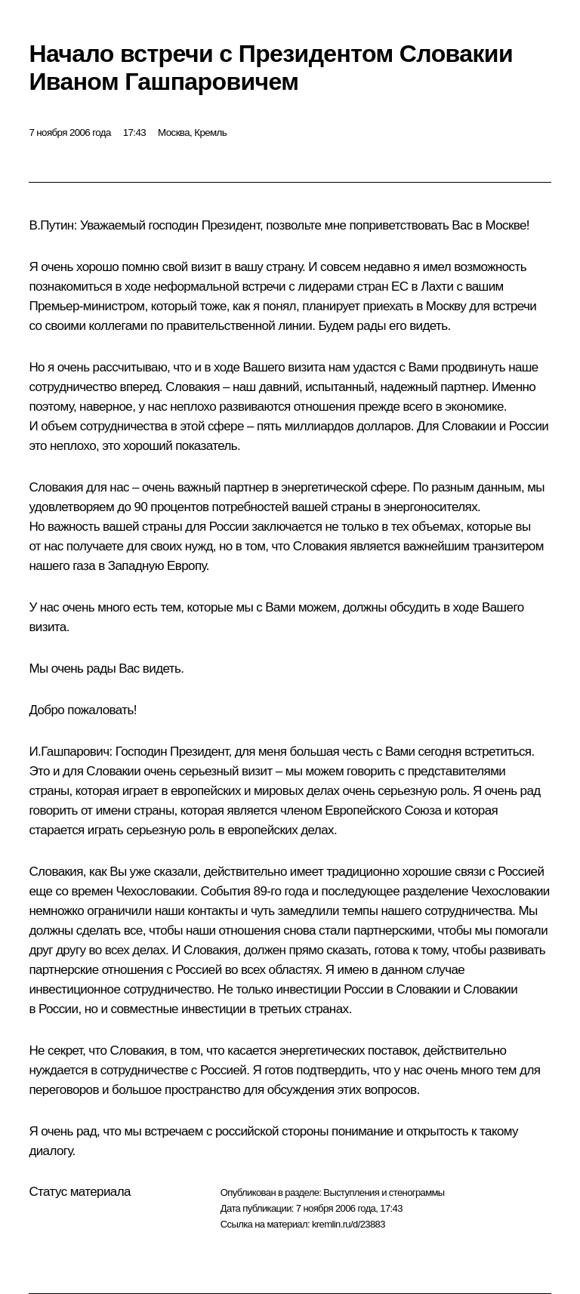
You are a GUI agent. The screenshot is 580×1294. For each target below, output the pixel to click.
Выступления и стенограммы (383, 1192)
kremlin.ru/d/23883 (348, 1224)
